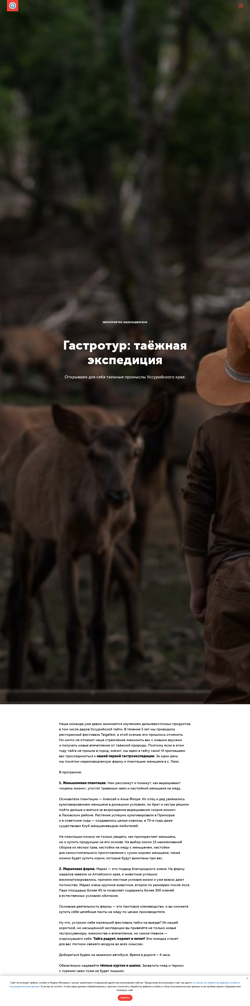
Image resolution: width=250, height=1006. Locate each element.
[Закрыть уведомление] (247, 978)
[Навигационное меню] (240, 5)
